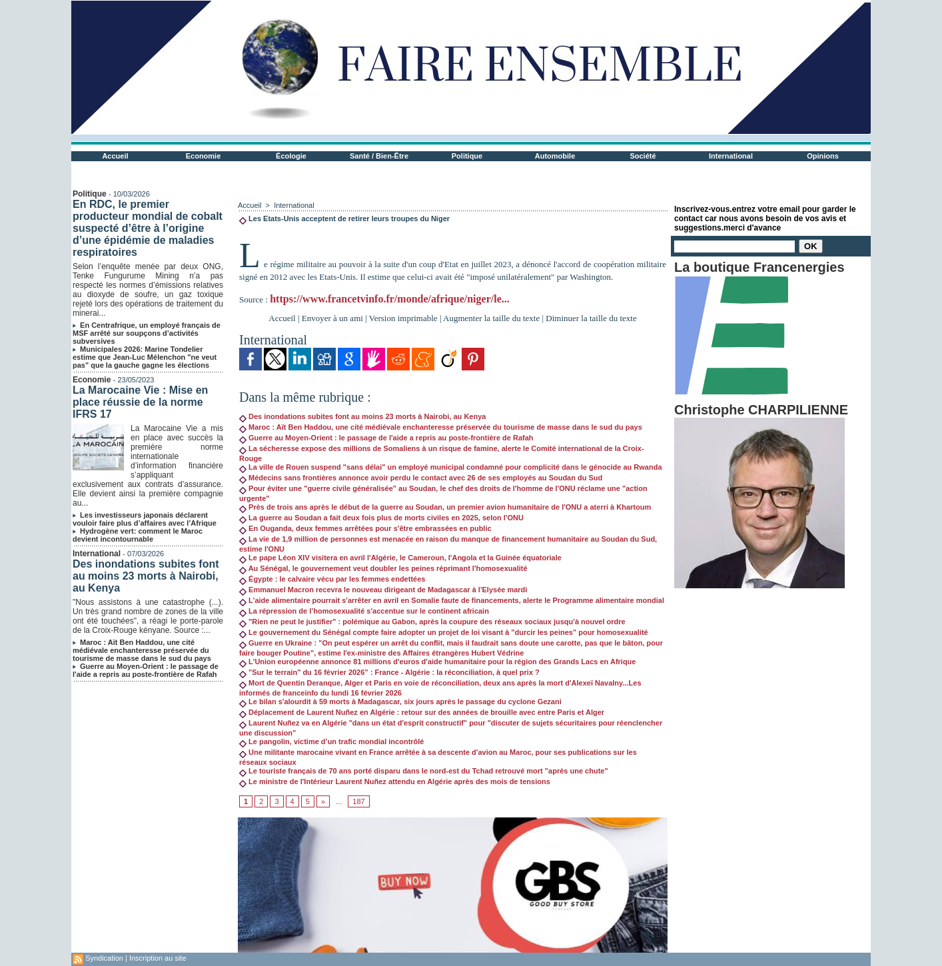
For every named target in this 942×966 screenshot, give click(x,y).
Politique (467, 156)
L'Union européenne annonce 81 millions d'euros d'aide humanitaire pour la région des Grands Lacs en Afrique (437, 662)
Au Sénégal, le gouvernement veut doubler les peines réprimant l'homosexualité (383, 568)
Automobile (555, 156)
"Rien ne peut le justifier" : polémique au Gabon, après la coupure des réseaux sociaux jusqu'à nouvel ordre (432, 622)
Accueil (115, 156)
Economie (203, 156)
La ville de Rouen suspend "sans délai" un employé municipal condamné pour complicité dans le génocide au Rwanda (450, 467)
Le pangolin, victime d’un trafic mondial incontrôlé (331, 741)
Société (643, 156)
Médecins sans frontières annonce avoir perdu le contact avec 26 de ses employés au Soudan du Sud (420, 478)
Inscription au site (158, 958)
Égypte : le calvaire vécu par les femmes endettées (332, 579)
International (731, 156)
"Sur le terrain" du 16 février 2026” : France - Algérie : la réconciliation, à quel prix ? (389, 672)
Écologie (291, 156)
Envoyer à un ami (332, 318)
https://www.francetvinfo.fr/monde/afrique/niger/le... (390, 298)
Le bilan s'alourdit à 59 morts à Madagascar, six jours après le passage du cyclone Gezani (400, 702)
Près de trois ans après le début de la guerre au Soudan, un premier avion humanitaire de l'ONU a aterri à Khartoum (445, 507)
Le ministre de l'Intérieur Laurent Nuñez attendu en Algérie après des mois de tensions (394, 781)
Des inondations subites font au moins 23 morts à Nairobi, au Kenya (146, 576)
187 (358, 801)
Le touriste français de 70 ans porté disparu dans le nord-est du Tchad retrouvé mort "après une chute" (423, 771)
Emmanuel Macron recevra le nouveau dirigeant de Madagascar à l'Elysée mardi (383, 590)
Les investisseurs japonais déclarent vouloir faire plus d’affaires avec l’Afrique (145, 519)
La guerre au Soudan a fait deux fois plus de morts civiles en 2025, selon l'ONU (381, 518)
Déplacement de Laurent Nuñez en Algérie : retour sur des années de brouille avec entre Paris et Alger (421, 712)
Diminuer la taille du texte (591, 318)
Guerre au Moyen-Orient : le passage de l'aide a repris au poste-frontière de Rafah (146, 670)
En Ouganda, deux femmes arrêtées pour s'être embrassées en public (365, 528)
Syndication (104, 958)
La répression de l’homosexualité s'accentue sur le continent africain (364, 611)
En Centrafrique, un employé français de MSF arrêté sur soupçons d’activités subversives (147, 333)
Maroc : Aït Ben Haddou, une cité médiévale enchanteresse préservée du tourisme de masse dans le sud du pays (142, 650)
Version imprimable (403, 318)
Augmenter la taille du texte (491, 318)
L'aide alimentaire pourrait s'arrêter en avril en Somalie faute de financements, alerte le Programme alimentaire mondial (451, 600)
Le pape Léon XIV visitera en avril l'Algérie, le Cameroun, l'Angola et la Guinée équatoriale (400, 558)
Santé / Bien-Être (379, 156)
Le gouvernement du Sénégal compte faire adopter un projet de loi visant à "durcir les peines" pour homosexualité (443, 632)
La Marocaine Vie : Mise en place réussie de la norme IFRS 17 (140, 402)
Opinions (823, 156)
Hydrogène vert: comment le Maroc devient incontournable (138, 535)
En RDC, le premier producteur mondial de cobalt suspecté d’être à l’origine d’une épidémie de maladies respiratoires (148, 228)
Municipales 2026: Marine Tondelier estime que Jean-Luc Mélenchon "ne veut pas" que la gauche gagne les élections (145, 357)
